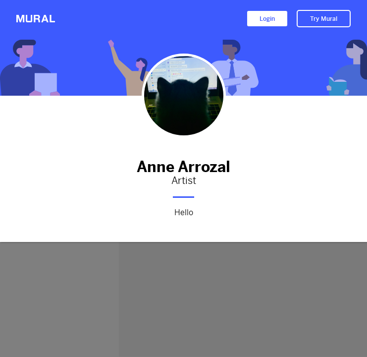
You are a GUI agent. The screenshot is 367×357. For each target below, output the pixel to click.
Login (267, 19)
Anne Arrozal (183, 164)
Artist (183, 181)
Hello (183, 211)
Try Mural (323, 19)
